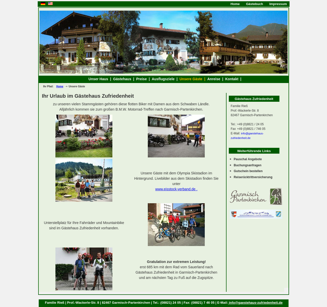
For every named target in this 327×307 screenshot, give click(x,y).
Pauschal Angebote (248, 159)
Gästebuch (254, 4)
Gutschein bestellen (248, 171)
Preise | (144, 79)
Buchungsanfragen (247, 165)
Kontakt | (233, 79)
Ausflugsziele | (165, 79)
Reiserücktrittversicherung (253, 177)
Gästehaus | (124, 79)
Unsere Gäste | (193, 79)
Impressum (278, 4)
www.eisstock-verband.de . (176, 189)
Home (235, 4)
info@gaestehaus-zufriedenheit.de (255, 302)
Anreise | (216, 79)
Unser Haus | (101, 79)
